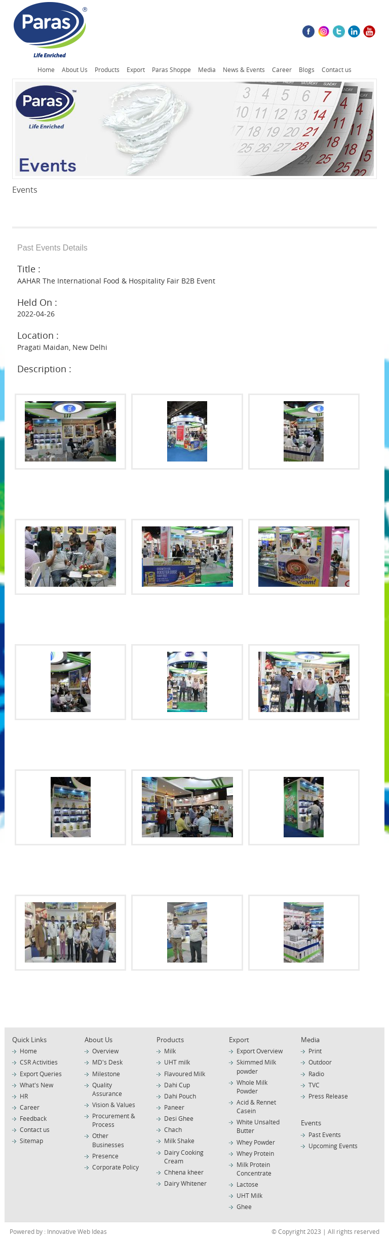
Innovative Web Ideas (76, 1231)
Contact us (337, 69)
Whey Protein (255, 1153)
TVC (314, 1085)
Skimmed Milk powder (256, 1066)
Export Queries (41, 1074)
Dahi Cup (177, 1085)
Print (315, 1051)
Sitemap (31, 1141)
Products (107, 69)
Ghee (244, 1206)
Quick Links (29, 1039)
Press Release (328, 1096)
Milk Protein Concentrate (254, 1168)
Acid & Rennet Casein (256, 1106)
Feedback (33, 1118)
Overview (105, 1051)
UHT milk (177, 1062)
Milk (170, 1051)
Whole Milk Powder (252, 1086)
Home (46, 69)
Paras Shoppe (171, 69)
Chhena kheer (184, 1172)
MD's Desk (107, 1062)
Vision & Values (113, 1105)
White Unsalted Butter (258, 1126)
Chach (173, 1129)
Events (311, 1122)
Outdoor (320, 1062)
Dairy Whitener (185, 1183)
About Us (75, 69)
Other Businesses (108, 1139)
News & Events (244, 69)
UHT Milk (249, 1195)
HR (24, 1096)
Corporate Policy (115, 1167)
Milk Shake (179, 1141)
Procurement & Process (113, 1120)
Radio (316, 1074)
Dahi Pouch (180, 1096)
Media (207, 69)
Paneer (174, 1107)
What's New (36, 1085)
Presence (105, 1156)
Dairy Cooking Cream (184, 1156)
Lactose (247, 1184)
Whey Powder (256, 1142)
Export (136, 69)
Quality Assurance (107, 1089)
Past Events (324, 1134)
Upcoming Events (333, 1146)
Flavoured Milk (184, 1074)
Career (282, 69)
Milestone (106, 1074)
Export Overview (260, 1051)
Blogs (307, 69)
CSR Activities (39, 1062)
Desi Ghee (178, 1118)
